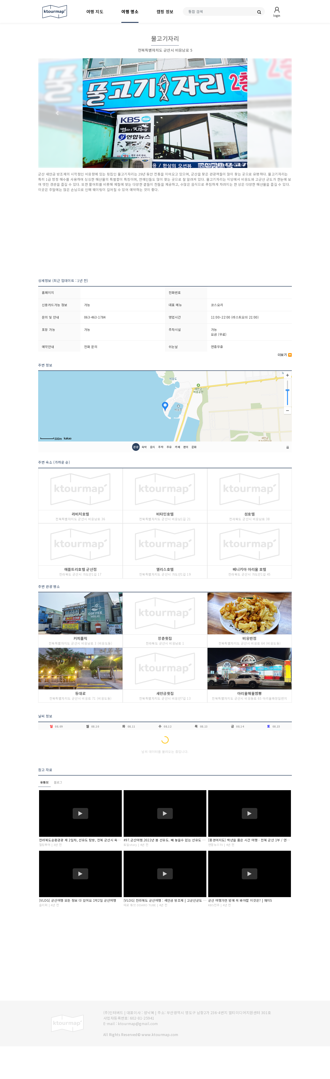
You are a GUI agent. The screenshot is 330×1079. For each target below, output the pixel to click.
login (276, 15)
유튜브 (44, 815)
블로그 (58, 815)
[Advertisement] (165, 235)
